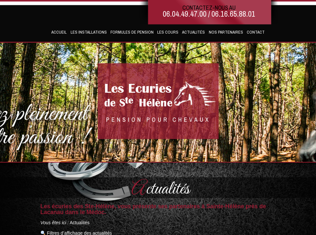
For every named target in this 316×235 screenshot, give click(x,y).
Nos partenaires (226, 32)
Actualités (193, 32)
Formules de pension (132, 32)
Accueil (59, 32)
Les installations (89, 32)
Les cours (167, 32)
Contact (256, 32)
